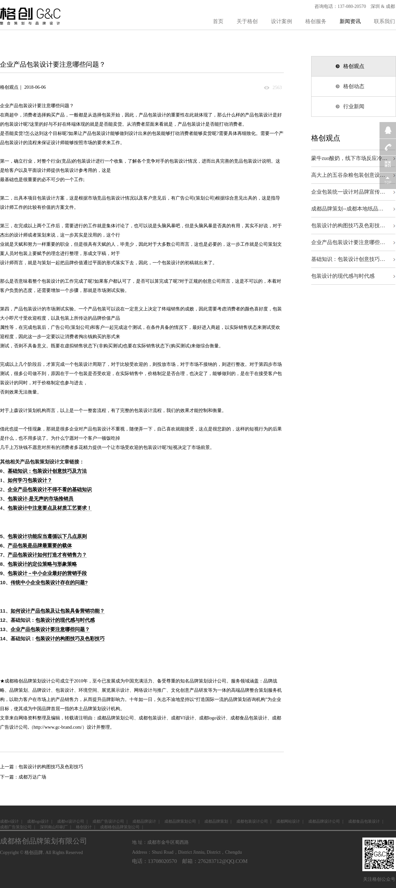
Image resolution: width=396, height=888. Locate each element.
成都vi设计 (9, 821)
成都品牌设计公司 (324, 821)
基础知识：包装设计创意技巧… (348, 259)
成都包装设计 (152, 717)
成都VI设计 (182, 717)
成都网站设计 (288, 821)
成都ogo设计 (38, 821)
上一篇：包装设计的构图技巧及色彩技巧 (41, 766)
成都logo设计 (212, 717)
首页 (218, 21)
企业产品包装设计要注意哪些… (348, 242)
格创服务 (315, 21)
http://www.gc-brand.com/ (58, 727)
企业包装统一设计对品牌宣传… (348, 192)
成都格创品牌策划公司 (120, 827)
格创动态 (353, 86)
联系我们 (384, 21)
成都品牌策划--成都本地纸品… (347, 208)
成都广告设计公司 (108, 821)
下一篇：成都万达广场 (23, 777)
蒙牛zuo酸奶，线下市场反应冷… (349, 158)
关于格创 (247, 21)
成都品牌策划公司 (115, 717)
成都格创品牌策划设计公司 (32, 681)
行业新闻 (353, 106)
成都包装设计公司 (252, 821)
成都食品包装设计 (248, 717)
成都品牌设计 (144, 821)
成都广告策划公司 (16, 827)
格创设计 (84, 827)
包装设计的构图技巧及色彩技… (348, 225)
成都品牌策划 (216, 821)
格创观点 (353, 66)
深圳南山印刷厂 (54, 827)
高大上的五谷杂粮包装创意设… (348, 175)
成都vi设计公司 (70, 821)
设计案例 (281, 21)
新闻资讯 (350, 21)
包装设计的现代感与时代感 (343, 276)
